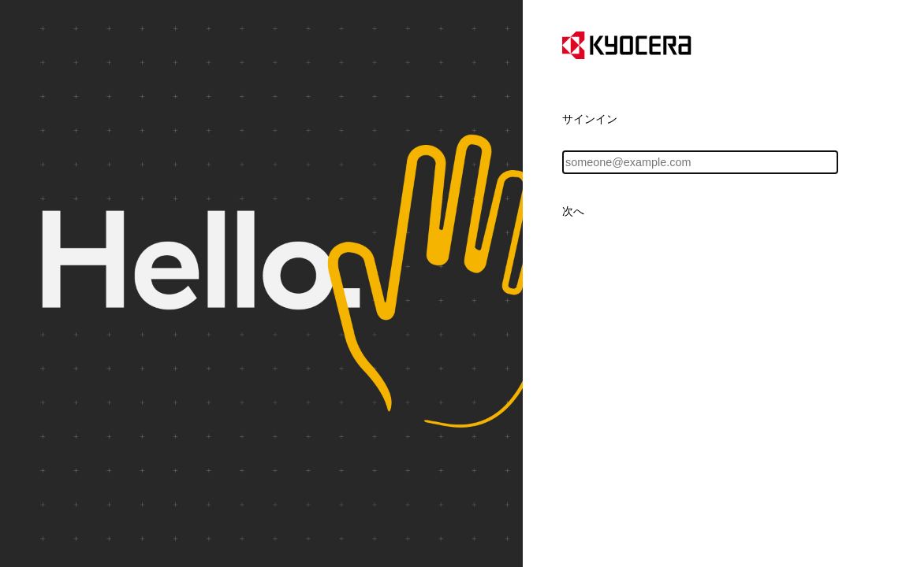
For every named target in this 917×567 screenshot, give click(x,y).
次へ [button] (573, 211)
